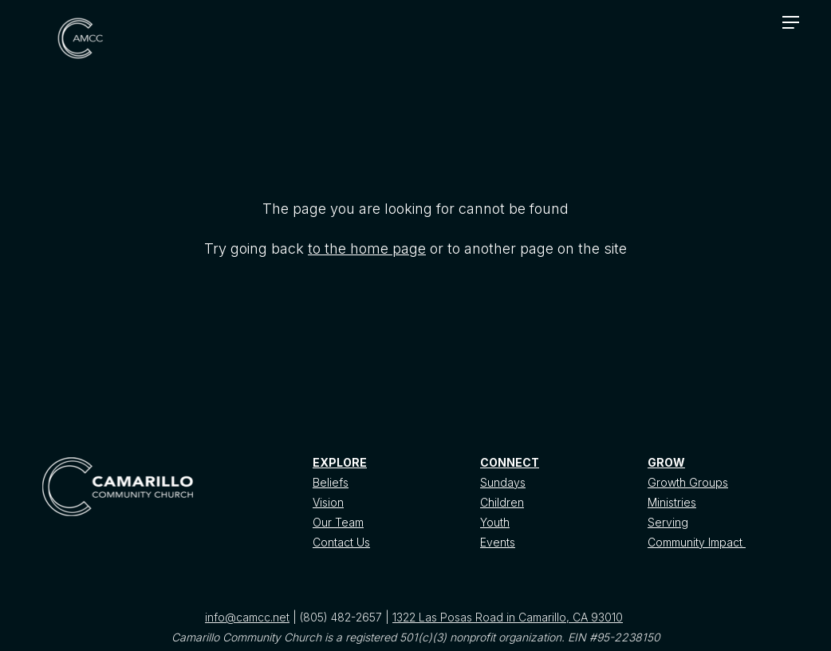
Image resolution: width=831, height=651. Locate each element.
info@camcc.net (247, 617)
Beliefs (331, 482)
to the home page (367, 248)
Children (502, 502)
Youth (495, 522)
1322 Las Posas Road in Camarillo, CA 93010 (507, 617)
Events (497, 542)
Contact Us (341, 542)
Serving (668, 522)
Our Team (338, 522)
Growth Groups (688, 482)
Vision (328, 502)
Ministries (672, 502)
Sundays (503, 482)
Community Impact (697, 542)
